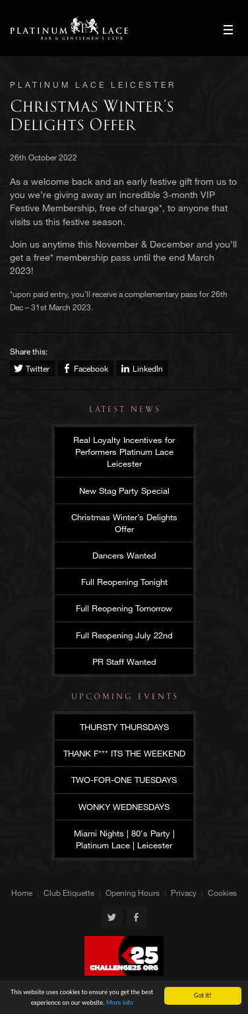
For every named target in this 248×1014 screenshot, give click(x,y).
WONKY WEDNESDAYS (124, 806)
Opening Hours (133, 892)
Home (21, 892)
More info (119, 1003)
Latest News (125, 409)
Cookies (222, 892)
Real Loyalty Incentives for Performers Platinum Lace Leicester (124, 451)
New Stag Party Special (124, 490)
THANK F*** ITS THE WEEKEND (124, 753)
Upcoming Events (125, 696)
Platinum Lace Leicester (69, 28)
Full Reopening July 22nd (124, 635)
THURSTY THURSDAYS (124, 727)
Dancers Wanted (124, 555)
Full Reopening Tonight (124, 581)
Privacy (184, 892)
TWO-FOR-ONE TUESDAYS (124, 779)
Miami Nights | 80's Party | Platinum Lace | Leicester (124, 839)
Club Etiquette (69, 892)
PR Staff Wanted (124, 661)
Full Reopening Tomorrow (124, 608)
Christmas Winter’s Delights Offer (124, 523)
